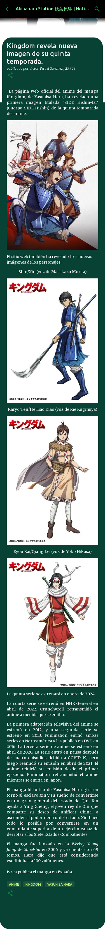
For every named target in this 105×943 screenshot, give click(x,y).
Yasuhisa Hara (59, 884)
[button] (10, 75)
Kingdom (33, 884)
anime (14, 884)
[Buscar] (97, 9)
